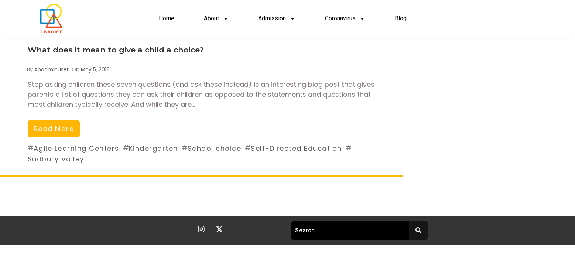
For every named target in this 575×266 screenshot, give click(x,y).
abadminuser (51, 69)
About (216, 18)
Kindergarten (153, 148)
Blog (401, 18)
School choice (215, 148)
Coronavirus (345, 18)
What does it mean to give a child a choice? (116, 49)
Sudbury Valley (56, 159)
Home (166, 18)
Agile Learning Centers (76, 148)
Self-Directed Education (296, 148)
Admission (276, 18)
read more (54, 128)
